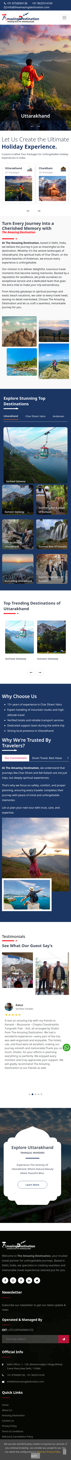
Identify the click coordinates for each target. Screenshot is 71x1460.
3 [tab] (35, 1094)
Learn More (32, 1184)
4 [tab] (38, 1094)
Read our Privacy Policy (48, 1451)
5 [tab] (41, 1094)
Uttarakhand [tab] (10, 416)
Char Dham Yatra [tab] (35, 416)
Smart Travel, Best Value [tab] (47, 758)
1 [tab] (29, 1094)
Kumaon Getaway (47, 658)
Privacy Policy (9, 1425)
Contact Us (8, 1420)
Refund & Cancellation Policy (17, 1436)
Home (5, 1404)
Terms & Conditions (12, 1431)
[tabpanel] (35, 1014)
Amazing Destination (13, 1415)
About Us (7, 1410)
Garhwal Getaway (15, 658)
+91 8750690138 (16, 1375)
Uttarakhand (35, 116)
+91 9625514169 (36, 1375)
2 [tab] (32, 1094)
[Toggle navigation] (64, 17)
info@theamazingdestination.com (25, 1381)
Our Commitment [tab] (16, 758)
